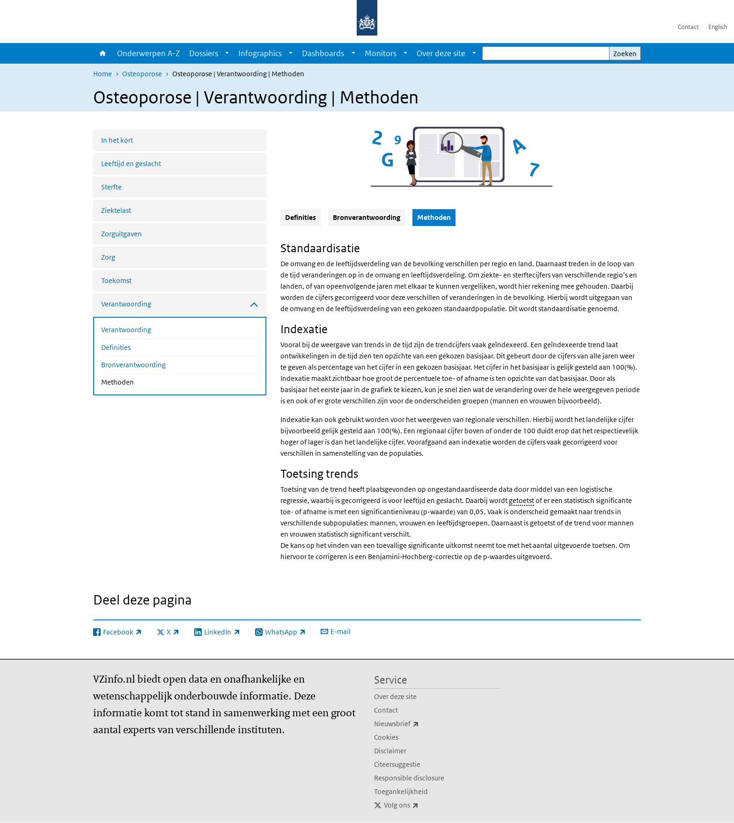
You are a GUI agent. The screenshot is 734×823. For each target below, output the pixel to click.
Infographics (260, 53)
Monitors (380, 53)
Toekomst (116, 280)
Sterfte (111, 186)
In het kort (117, 140)
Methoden (142, 381)
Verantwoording (126, 329)
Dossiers (203, 53)
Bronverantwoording (133, 364)
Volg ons (422, 805)
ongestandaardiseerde (462, 489)
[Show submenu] (227, 53)
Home (102, 53)
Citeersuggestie (397, 764)
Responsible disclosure (409, 777)
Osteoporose (142, 73)
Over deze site (441, 53)
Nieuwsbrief (417, 723)
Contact (688, 27)
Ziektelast (116, 210)
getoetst (521, 500)
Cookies (386, 737)
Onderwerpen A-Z (148, 53)
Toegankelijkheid (401, 791)
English (717, 27)
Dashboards (323, 53)
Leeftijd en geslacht (131, 163)
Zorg (108, 257)
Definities (116, 347)
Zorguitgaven (121, 233)
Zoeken (625, 53)
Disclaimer (390, 750)
